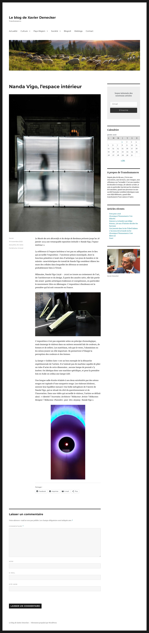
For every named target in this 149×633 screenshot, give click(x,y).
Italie (21, 245)
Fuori (111, 238)
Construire (13, 248)
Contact (89, 31)
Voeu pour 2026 (115, 214)
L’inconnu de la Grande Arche (120, 231)
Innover (20, 248)
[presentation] (25, 599)
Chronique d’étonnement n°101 (120, 216)
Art (18, 245)
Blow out (112, 236)
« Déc (123, 161)
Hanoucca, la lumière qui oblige (120, 221)
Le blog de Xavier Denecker (32, 17)
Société (54, 31)
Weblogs (78, 31)
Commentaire (16, 526)
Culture (24, 31)
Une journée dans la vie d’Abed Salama (123, 228)
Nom (11, 561)
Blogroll (67, 31)
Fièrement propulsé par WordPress (44, 623)
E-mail (12, 573)
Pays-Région (39, 31)
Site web (13, 584)
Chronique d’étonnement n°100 (121, 233)
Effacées (112, 219)
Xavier (11, 238)
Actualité (13, 31)
